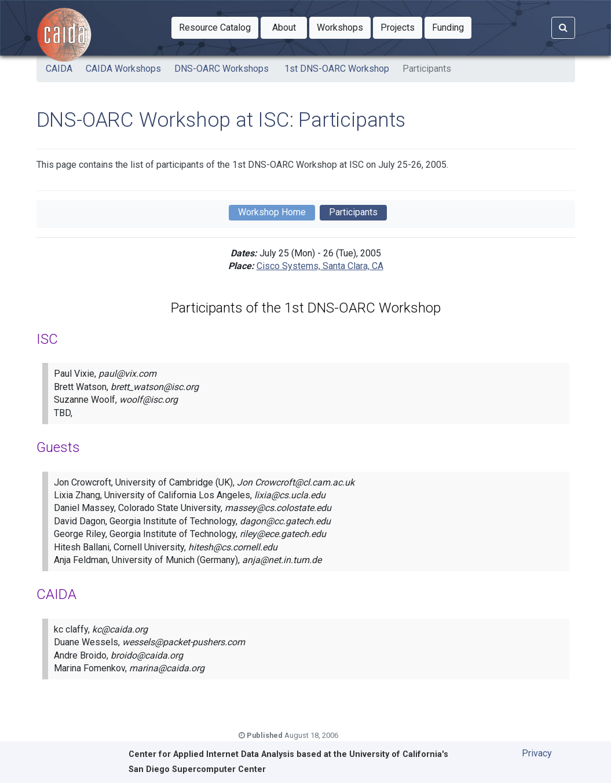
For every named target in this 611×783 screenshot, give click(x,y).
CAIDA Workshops (123, 68)
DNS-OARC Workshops (221, 68)
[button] (214, 28)
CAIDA (59, 68)
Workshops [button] (344, 26)
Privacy (537, 753)
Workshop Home (272, 212)
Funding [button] (451, 26)
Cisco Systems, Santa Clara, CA (320, 265)
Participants (427, 68)
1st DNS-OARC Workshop (335, 68)
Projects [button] (401, 26)
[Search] (563, 28)
